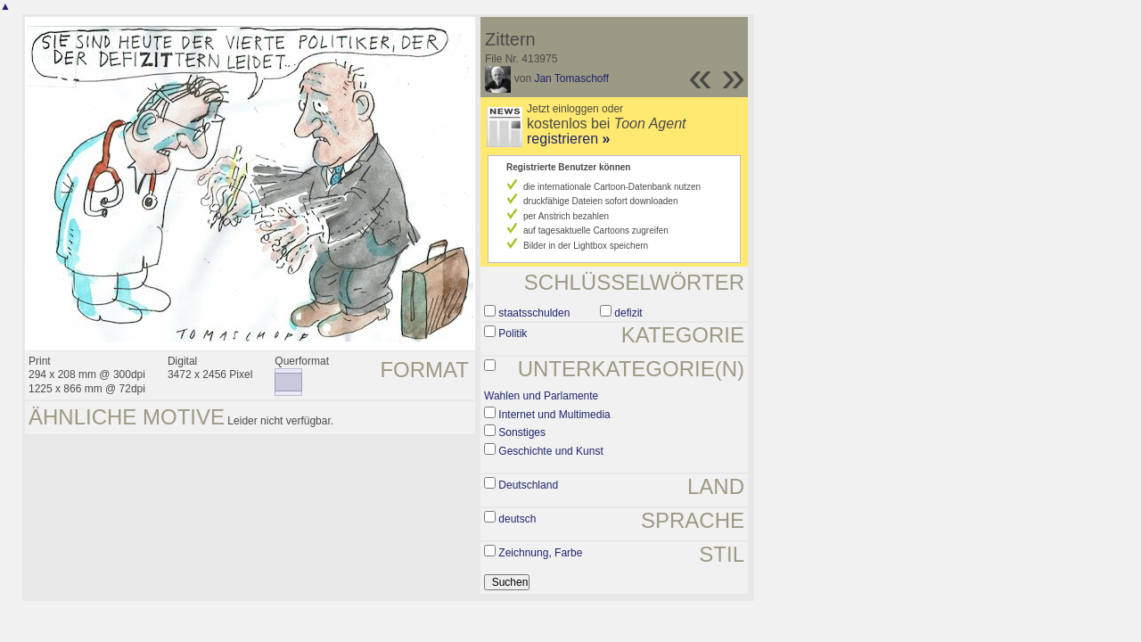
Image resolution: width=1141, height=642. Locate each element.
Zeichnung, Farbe (540, 553)
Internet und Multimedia (554, 414)
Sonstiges (522, 432)
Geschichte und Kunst (550, 451)
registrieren (568, 138)
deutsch (517, 519)
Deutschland (528, 485)
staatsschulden (534, 313)
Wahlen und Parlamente (541, 396)
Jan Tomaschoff (571, 78)
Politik (512, 333)
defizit (628, 313)
